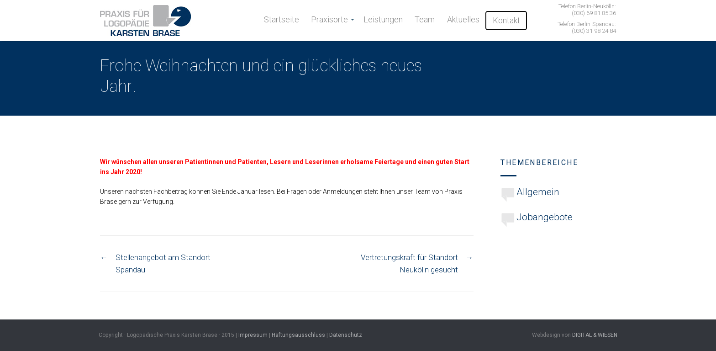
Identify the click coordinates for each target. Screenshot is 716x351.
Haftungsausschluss (298, 335)
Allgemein (537, 191)
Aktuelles (463, 19)
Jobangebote (544, 217)
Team (425, 19)
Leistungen (383, 19)
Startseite (281, 19)
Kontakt (506, 20)
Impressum (253, 335)
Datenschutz (345, 335)
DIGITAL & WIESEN (594, 335)
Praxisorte (329, 19)
